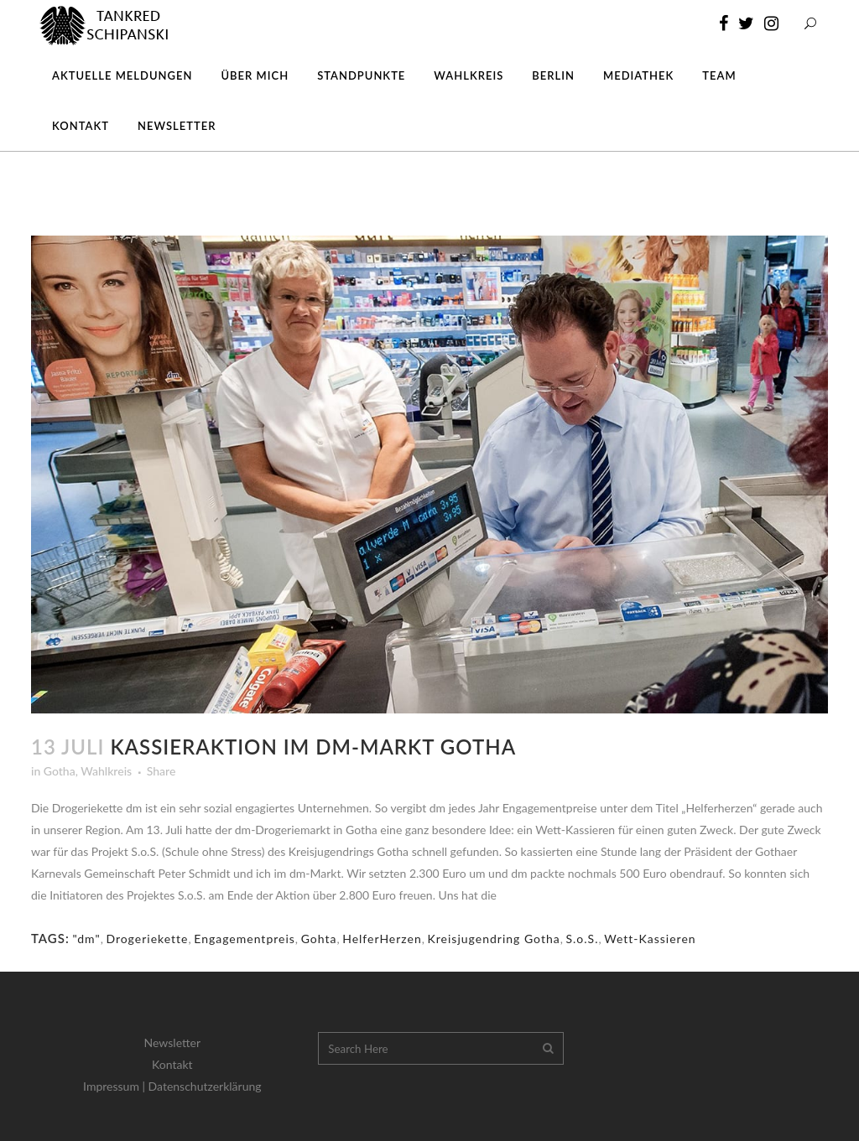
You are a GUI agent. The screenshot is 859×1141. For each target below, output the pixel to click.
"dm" (86, 938)
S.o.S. (581, 938)
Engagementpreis (244, 938)
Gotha (59, 771)
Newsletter (172, 1042)
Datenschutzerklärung (205, 1086)
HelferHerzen (382, 938)
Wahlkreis (106, 771)
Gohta (319, 938)
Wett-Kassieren (649, 938)
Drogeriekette (147, 938)
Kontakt (172, 1064)
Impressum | (115, 1086)
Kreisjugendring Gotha (494, 938)
